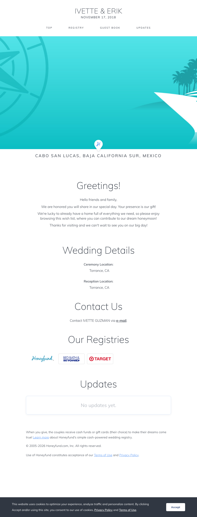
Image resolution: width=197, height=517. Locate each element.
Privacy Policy (128, 455)
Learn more (41, 437)
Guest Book (110, 27)
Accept (175, 507)
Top (49, 27)
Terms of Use (103, 455)
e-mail (121, 321)
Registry (76, 27)
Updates (143, 27)
